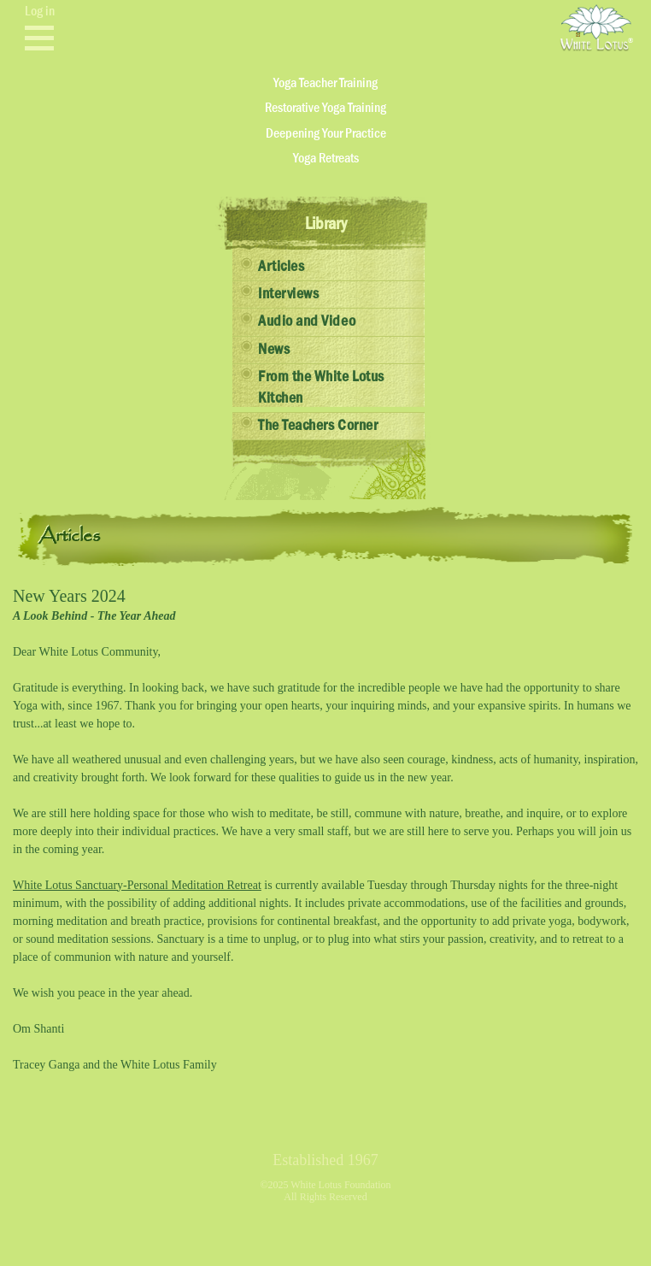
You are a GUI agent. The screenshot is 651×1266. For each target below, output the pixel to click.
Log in (40, 11)
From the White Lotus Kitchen (321, 387)
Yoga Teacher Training (325, 83)
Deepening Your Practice (326, 133)
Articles (281, 266)
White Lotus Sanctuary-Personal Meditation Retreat (137, 885)
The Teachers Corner (318, 425)
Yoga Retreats (326, 158)
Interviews (288, 294)
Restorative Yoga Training (325, 108)
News (274, 349)
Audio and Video (306, 321)
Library (326, 224)
